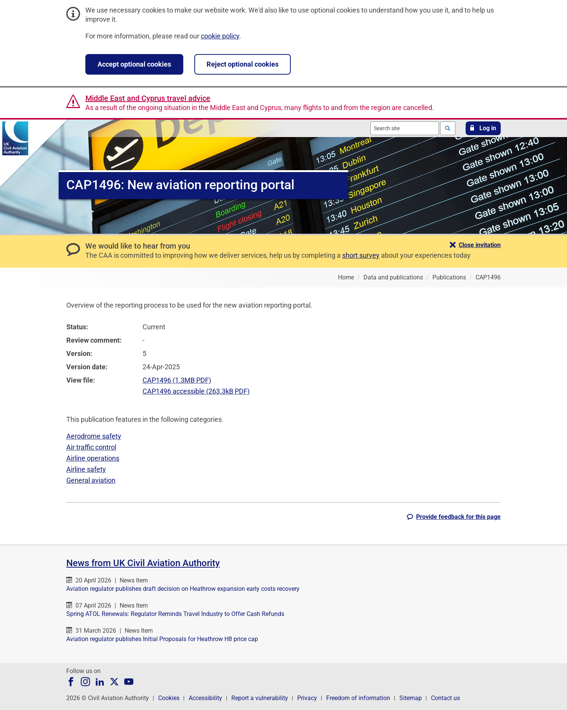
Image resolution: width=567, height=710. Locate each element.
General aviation (90, 480)
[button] (483, 128)
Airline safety (86, 469)
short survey (361, 255)
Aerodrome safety (93, 436)
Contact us (445, 698)
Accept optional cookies (134, 64)
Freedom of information (358, 698)
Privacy (307, 698)
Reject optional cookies (243, 64)
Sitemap (410, 698)
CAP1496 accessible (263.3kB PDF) (196, 391)
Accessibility (205, 698)
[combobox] (404, 128)
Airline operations (92, 458)
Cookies (168, 698)
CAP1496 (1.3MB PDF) (177, 380)
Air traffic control (91, 447)
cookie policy (220, 36)
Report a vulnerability (259, 698)
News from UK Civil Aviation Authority (143, 563)
